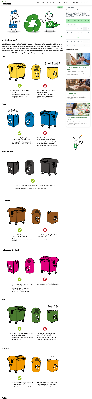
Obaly (43, 2)
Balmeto (85, 2)
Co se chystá (76, 2)
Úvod (37, 2)
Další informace (57, 2)
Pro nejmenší (67, 2)
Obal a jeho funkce (72, 93)
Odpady (49, 2)
